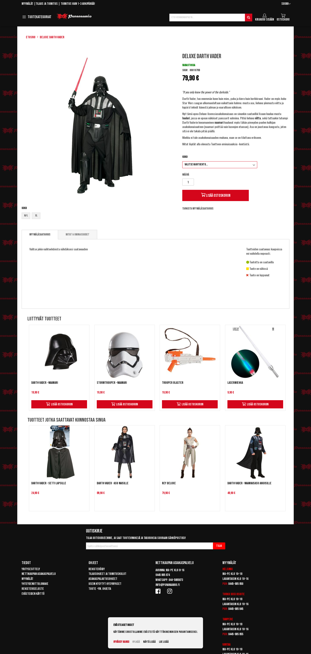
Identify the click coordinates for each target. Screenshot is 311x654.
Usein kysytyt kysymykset (105, 584)
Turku (226, 594)
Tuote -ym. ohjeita (100, 589)
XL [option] (36, 215)
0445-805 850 (235, 584)
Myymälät (27, 4)
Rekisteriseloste (33, 589)
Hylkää (136, 642)
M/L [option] (26, 215)
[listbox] (98, 216)
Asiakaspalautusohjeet (103, 579)
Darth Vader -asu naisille (113, 483)
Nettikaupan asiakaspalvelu (39, 574)
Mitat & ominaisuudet (77, 234)
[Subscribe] (219, 545)
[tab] (40, 234)
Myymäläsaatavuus (39, 234)
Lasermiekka (235, 383)
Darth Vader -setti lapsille (48, 483)
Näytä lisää (149, 642)
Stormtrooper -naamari (112, 383)
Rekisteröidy (97, 569)
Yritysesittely (31, 569)
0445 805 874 (163, 575)
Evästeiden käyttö (33, 594)
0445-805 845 (235, 609)
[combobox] (210, 17)
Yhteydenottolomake (35, 584)
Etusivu (30, 37)
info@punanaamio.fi (168, 585)
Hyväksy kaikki (121, 642)
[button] (286, 4)
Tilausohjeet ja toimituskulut (107, 574)
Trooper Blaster (172, 383)
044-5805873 (176, 580)
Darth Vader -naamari (44, 383)
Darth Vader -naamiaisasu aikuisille (249, 483)
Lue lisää (164, 642)
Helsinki (227, 569)
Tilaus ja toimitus (47, 4)
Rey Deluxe (169, 483)
